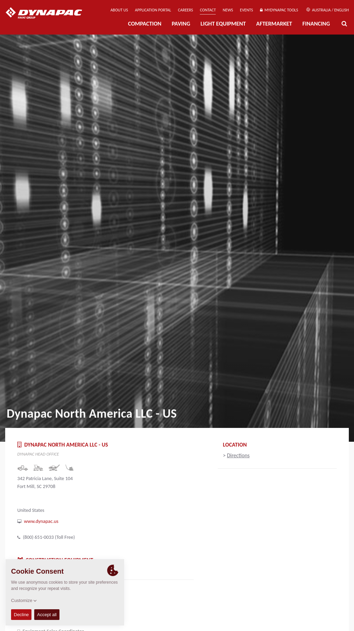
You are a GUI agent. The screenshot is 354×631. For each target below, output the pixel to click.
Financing (316, 23)
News (228, 10)
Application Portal (153, 10)
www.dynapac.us (41, 521)
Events (246, 10)
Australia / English (327, 10)
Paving (181, 23)
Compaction (144, 23)
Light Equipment (223, 23)
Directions (238, 455)
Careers (185, 10)
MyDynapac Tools (279, 10)
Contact (208, 10)
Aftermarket (274, 23)
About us (119, 10)
